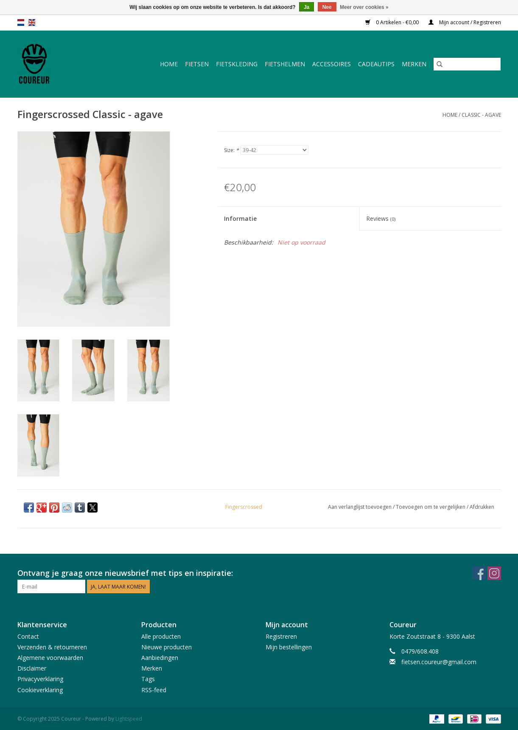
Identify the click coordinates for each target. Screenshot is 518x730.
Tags (148, 679)
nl (20, 22)
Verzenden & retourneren (52, 647)
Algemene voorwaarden (50, 658)
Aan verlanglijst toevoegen (360, 506)
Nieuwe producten (166, 647)
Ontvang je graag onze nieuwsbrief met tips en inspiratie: (125, 573)
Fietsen (197, 64)
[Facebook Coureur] (479, 573)
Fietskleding (237, 64)
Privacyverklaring (40, 679)
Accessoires (331, 64)
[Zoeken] (467, 64)
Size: (231, 150)
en (31, 22)
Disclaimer (31, 668)
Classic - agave (481, 114)
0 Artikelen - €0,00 (392, 22)
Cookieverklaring (40, 690)
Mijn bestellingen (289, 647)
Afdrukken (482, 506)
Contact (28, 636)
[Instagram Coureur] (494, 573)
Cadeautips (376, 64)
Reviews (380, 218)
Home (169, 64)
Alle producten (161, 636)
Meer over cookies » (364, 7)
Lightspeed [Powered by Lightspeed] (128, 718)
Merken (414, 64)
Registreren (281, 636)
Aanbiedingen (159, 658)
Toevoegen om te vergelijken (431, 506)
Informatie (240, 218)
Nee (327, 7)
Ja (306, 7)
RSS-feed (153, 690)
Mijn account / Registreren (464, 22)
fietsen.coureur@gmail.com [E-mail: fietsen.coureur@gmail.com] (438, 662)
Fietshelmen (285, 64)
